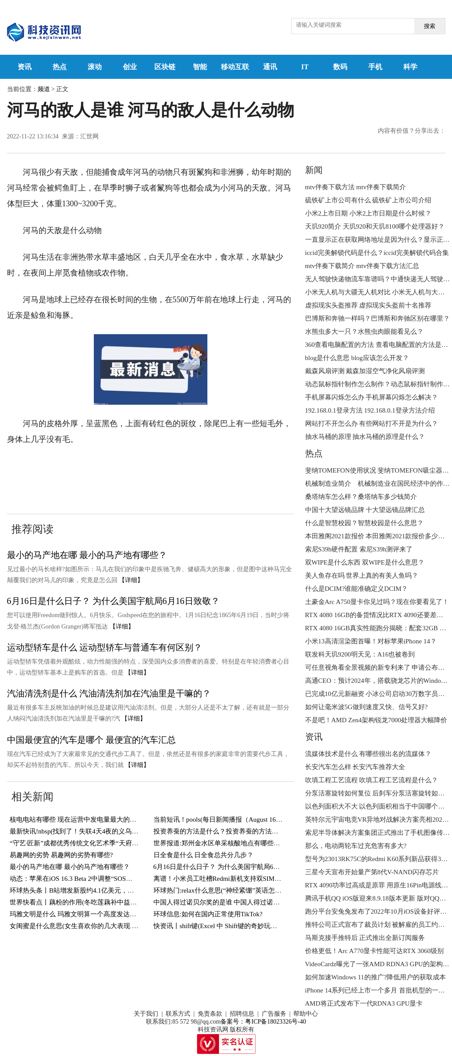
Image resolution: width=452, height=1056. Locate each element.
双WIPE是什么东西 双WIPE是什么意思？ (364, 562)
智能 (200, 67)
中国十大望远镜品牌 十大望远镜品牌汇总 (365, 509)
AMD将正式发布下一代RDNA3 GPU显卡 (364, 1003)
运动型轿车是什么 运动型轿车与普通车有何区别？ (104, 647)
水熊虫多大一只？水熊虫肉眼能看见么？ (364, 331)
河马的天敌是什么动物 (137, 466)
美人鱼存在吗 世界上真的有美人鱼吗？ (362, 575)
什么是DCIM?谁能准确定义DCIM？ (356, 588)
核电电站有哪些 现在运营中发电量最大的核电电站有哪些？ (96, 819)
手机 (375, 67)
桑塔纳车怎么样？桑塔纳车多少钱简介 (361, 496)
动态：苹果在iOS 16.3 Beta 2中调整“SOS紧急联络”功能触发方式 (102, 878)
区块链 (164, 67)
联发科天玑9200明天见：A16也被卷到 (360, 654)
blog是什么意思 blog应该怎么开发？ (357, 357)
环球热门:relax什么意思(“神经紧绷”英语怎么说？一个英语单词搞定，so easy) (264, 890)
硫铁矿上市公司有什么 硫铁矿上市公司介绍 (368, 200)
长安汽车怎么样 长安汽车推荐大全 (355, 766)
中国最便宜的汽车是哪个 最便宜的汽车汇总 (91, 740)
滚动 (95, 67)
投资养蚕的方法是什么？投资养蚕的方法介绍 (219, 831)
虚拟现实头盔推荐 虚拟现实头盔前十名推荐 (368, 305)
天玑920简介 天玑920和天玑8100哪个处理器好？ (375, 226)
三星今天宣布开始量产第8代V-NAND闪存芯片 (372, 872)
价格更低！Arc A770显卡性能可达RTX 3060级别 (374, 950)
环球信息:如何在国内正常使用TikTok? (208, 914)
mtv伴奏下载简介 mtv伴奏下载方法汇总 (362, 265)
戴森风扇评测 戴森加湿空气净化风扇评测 (365, 370)
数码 (340, 67)
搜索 (429, 26)
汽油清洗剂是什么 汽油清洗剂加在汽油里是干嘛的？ (109, 693)
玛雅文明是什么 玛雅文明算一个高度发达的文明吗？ (86, 914)
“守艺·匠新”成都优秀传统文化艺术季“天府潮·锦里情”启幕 (93, 843)
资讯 (25, 67)
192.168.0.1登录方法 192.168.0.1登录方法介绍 (370, 410)
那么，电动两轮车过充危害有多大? (356, 845)
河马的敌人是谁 (206, 466)
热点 (60, 67)
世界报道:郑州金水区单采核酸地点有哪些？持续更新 (229, 843)
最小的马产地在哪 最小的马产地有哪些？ (87, 555)
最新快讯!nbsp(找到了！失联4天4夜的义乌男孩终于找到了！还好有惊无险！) (121, 831)
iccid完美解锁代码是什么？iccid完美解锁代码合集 (377, 252)
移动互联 (235, 67)
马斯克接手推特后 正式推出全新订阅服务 (365, 937)
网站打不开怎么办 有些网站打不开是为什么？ (371, 423)
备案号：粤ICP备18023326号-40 (263, 1021)
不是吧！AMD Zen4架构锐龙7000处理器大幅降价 (376, 720)
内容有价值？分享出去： (411, 130)
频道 (44, 89)
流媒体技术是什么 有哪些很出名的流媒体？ (368, 753)
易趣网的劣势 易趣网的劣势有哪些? (61, 854)
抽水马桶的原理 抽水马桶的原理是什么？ (365, 436)
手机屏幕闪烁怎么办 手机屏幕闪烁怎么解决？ (371, 397)
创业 (130, 67)
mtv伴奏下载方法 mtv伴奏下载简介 (355, 187)
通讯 (270, 67)
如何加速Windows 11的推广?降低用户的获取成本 (375, 977)
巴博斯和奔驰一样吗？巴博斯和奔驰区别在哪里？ (377, 318)
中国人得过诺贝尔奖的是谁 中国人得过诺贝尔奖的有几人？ (239, 902)
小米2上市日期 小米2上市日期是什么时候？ (368, 213)
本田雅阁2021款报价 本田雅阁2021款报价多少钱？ (378, 536)
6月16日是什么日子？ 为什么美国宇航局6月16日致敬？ (113, 601)
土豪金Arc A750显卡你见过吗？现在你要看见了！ (377, 601)
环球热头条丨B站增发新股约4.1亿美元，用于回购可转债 (92, 890)
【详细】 (131, 580)
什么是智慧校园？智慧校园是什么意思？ (364, 522)
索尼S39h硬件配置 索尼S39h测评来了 (359, 549)
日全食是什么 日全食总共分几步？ (203, 854)
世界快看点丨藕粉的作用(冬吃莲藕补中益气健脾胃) (84, 902)
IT (305, 67)
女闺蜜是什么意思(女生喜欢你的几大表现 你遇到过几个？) (95, 925)
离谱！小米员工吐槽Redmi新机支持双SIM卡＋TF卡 (227, 878)
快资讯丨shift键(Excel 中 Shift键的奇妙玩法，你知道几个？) (239, 925)
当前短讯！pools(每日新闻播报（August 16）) (219, 819)
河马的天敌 (76, 466)
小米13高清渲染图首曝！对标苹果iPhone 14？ (371, 641)
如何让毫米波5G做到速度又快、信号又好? (366, 706)
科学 (410, 67)
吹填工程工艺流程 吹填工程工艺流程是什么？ (371, 780)
